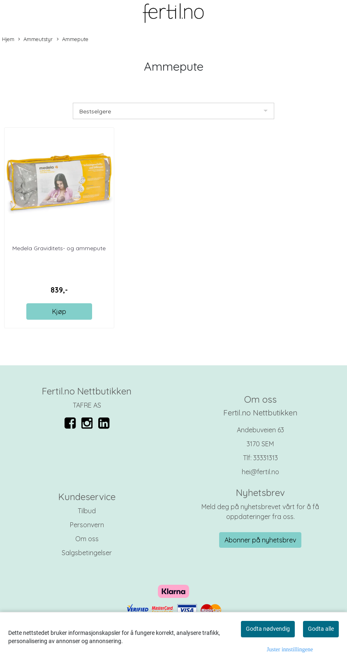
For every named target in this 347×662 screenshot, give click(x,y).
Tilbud (87, 511)
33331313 (265, 458)
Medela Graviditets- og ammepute (59, 248)
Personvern (87, 525)
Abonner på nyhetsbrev (260, 540)
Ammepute (72, 39)
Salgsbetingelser (87, 553)
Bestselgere (95, 111)
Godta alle (321, 628)
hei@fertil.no (260, 472)
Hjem (8, 39)
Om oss (87, 539)
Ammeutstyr (35, 39)
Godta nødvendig (268, 628)
